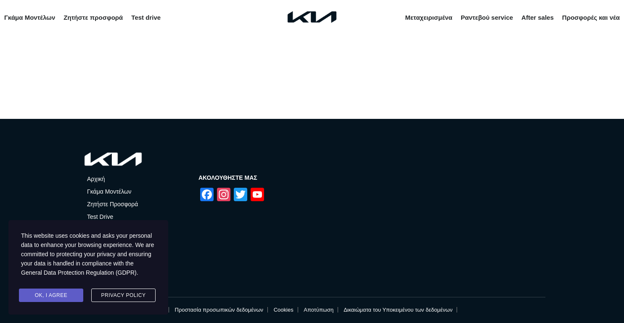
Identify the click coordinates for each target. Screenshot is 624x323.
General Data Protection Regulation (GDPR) (79, 273)
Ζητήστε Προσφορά (112, 204)
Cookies (283, 310)
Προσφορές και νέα (591, 17)
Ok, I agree (51, 295)
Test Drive (100, 216)
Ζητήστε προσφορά (93, 17)
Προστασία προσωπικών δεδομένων (219, 310)
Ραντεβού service (487, 17)
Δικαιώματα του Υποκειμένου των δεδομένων (398, 310)
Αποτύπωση (318, 310)
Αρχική (96, 179)
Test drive (146, 17)
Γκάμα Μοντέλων (29, 17)
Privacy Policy (123, 295)
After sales (537, 17)
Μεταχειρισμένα (428, 17)
